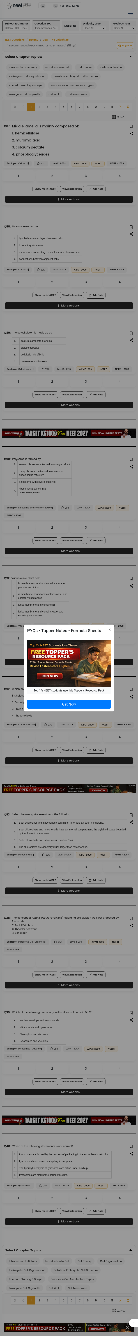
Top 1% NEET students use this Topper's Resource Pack (69, 690)
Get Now (69, 704)
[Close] (110, 630)
